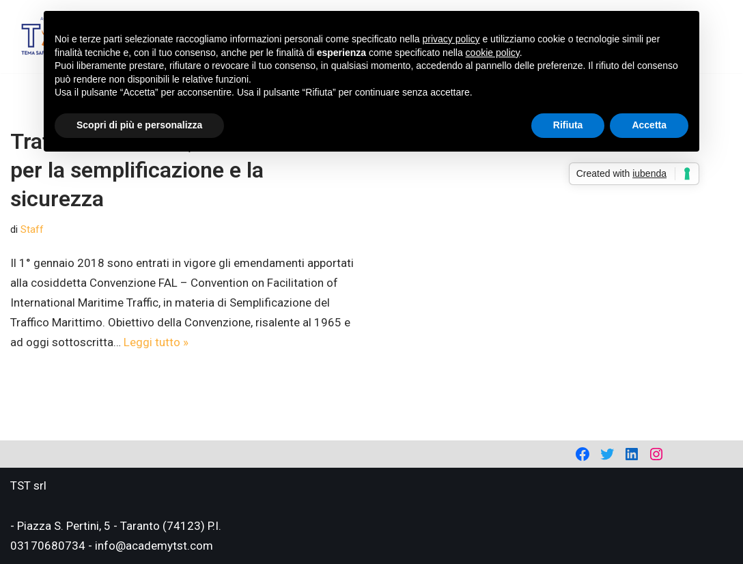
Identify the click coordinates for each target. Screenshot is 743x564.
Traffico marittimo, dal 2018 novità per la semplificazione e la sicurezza (179, 169)
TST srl (28, 485)
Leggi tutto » (156, 342)
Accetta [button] (649, 124)
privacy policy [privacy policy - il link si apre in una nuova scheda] (451, 38)
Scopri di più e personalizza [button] (139, 124)
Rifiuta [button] (568, 124)
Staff (32, 229)
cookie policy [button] (493, 52)
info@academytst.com (154, 545)
